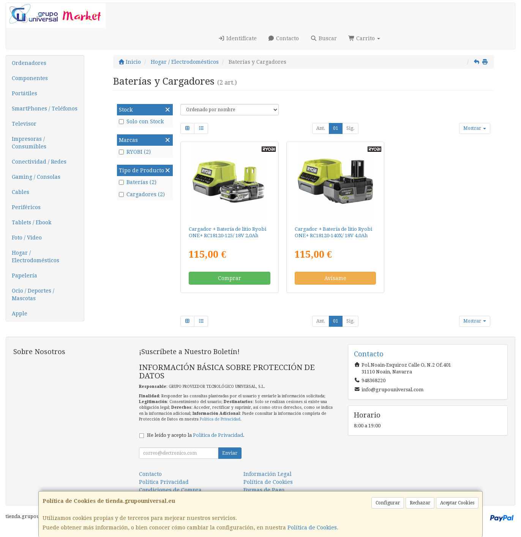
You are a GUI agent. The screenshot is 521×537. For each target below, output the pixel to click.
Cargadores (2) (142, 194)
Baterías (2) (137, 182)
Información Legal (267, 474)
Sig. (350, 128)
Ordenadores (29, 63)
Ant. (320, 128)
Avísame (335, 278)
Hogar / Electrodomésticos (35, 256)
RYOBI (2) (135, 152)
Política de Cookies (312, 527)
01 (335, 128)
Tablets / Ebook (31, 222)
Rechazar (420, 503)
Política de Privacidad (220, 419)
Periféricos (26, 207)
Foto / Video (27, 238)
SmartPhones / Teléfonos (44, 109)
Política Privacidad (164, 482)
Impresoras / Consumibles (29, 143)
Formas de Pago (263, 490)
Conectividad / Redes (39, 162)
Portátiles (24, 93)
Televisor (24, 124)
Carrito (364, 38)
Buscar (323, 38)
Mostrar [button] (474, 128)
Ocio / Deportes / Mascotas (33, 294)
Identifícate (237, 38)
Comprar (229, 278)
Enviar (229, 453)
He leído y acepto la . (196, 435)
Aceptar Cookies (457, 503)
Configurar (388, 503)
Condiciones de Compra (170, 490)
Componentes (30, 78)
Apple (19, 313)
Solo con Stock (141, 121)
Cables (20, 192)
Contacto (283, 38)
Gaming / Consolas (36, 177)
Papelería (24, 275)
